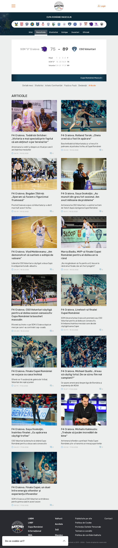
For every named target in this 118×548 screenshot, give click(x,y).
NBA (30, 535)
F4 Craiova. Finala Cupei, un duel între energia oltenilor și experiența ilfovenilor (31, 491)
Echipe (64, 32)
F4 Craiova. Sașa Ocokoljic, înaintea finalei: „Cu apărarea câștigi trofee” (29, 432)
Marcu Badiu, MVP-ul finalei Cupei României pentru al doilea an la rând (81, 255)
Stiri (31, 32)
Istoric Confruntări (53, 85)
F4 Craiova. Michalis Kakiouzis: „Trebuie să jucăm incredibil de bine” (79, 432)
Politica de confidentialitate (88, 535)
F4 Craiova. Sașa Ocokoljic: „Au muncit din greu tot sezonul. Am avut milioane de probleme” (80, 197)
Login (102, 6)
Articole (92, 85)
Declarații (82, 85)
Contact (108, 518)
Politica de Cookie (83, 522)
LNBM (31, 518)
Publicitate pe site (83, 518)
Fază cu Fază (70, 85)
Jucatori (75, 32)
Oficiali (86, 32)
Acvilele (59, 524)
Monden (59, 535)
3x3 (57, 529)
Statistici (53, 32)
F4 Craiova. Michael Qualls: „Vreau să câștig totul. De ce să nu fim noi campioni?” (81, 374)
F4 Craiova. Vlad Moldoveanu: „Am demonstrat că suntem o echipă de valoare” (32, 255)
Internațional (34, 531)
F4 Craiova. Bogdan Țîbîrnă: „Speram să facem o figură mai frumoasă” (30, 197)
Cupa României (35, 527)
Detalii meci (27, 85)
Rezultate (41, 32)
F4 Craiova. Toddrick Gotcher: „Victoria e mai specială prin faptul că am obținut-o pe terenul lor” (32, 139)
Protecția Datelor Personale (88, 527)
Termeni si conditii (83, 531)
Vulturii (58, 518)
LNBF (30, 522)
